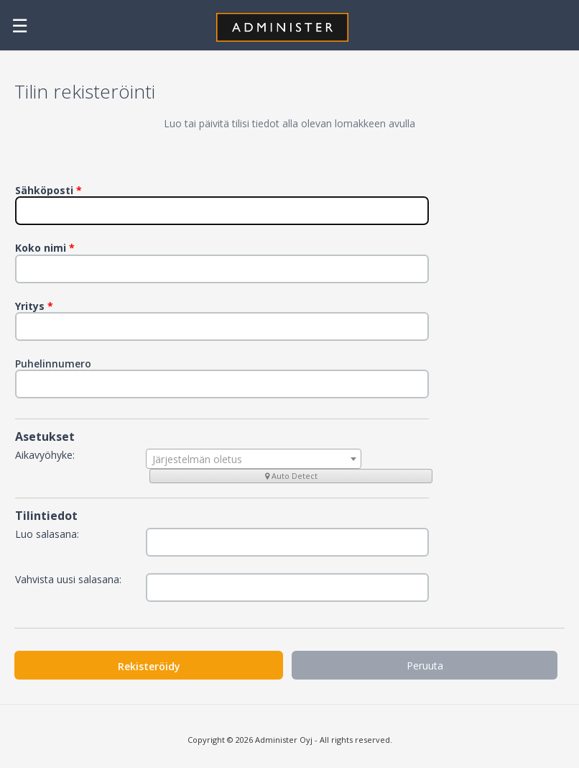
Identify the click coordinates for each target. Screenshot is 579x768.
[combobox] (253, 459)
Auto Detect (291, 475)
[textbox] (254, 459)
